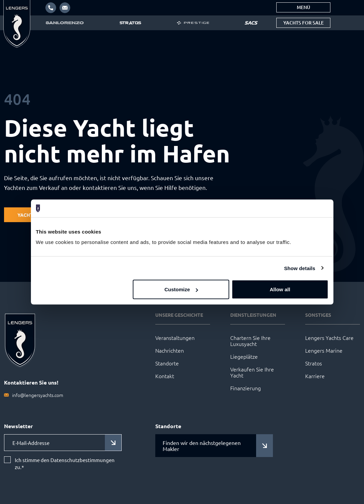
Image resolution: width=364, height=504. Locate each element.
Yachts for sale (303, 22)
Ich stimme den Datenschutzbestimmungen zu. (65, 464)
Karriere (315, 376)
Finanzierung (245, 388)
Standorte (167, 363)
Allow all (280, 289)
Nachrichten (169, 350)
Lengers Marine (323, 350)
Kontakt (164, 376)
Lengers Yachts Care (329, 338)
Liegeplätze (244, 356)
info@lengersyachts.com (37, 395)
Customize (181, 289)
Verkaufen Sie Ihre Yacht (252, 372)
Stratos (313, 363)
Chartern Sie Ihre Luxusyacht (250, 341)
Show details (299, 268)
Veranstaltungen (175, 338)
